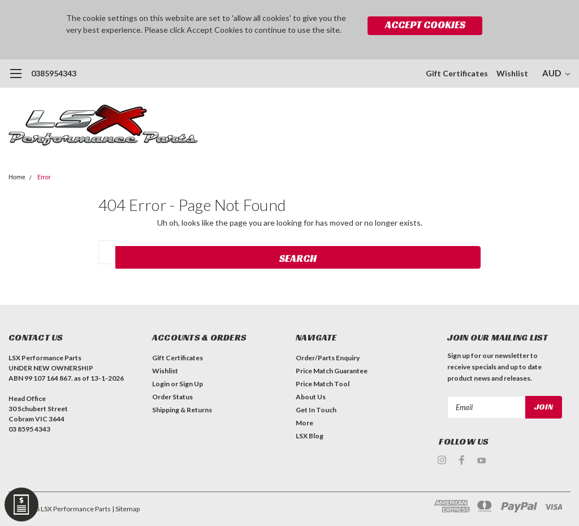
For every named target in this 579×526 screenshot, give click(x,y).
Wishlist (512, 73)
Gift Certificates (457, 73)
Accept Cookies (425, 24)
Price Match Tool (322, 384)
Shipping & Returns (182, 410)
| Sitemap (126, 509)
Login (161, 384)
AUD (556, 73)
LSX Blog (309, 436)
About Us (311, 397)
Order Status (172, 397)
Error (44, 177)
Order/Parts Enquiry (328, 357)
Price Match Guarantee (332, 371)
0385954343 (53, 73)
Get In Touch (316, 410)
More (304, 423)
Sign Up (191, 384)
